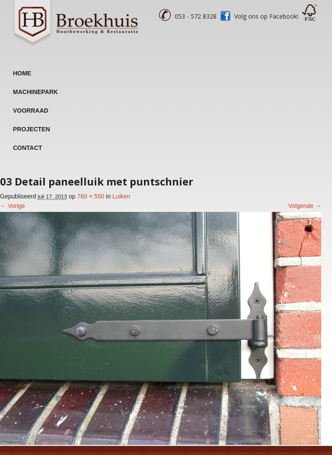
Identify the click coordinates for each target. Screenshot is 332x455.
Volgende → (304, 205)
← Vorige (12, 205)
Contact (27, 147)
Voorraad (30, 110)
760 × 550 (90, 196)
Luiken (121, 196)
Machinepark (35, 91)
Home (22, 73)
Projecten (31, 129)
